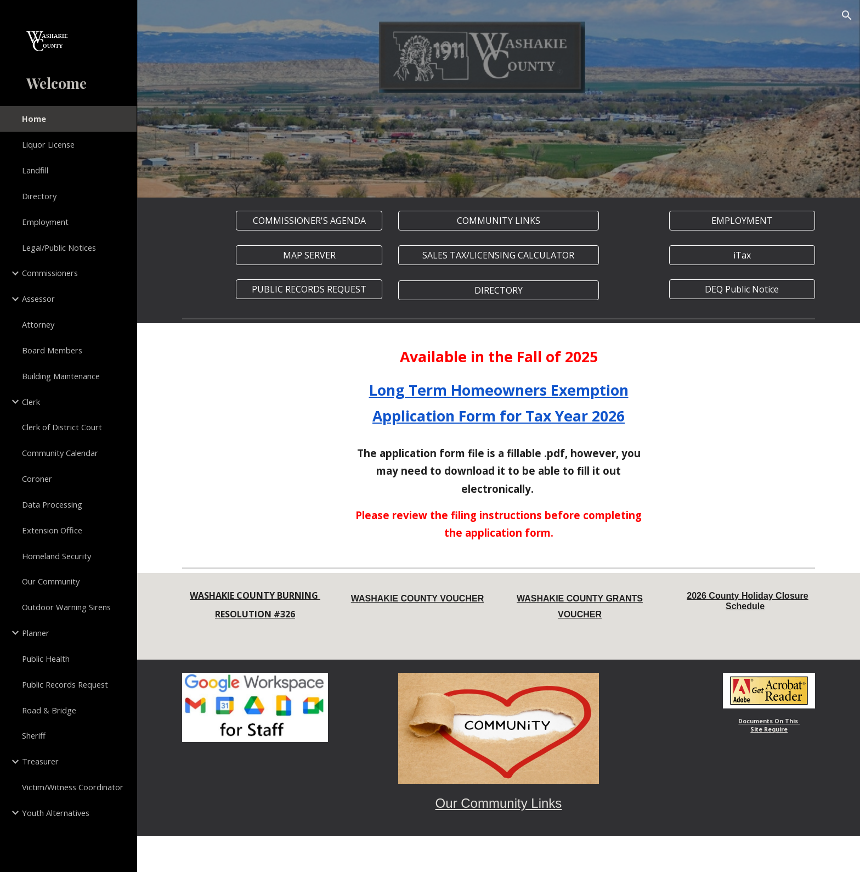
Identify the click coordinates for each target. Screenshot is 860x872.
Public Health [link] (46, 658)
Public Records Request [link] (65, 684)
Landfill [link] (35, 170)
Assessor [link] (38, 298)
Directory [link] (39, 195)
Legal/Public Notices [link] (59, 247)
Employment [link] (45, 221)
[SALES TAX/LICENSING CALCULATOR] (498, 255)
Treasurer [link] (40, 761)
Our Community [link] (51, 581)
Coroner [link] (37, 478)
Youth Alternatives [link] (55, 812)
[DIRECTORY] (498, 290)
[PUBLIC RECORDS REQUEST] (308, 289)
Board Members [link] (52, 350)
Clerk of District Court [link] (62, 426)
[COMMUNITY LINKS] (498, 220)
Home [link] (34, 118)
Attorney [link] (38, 324)
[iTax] (742, 255)
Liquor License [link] (48, 144)
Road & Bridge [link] (49, 710)
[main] (498, 386)
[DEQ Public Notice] (742, 289)
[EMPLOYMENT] (742, 220)
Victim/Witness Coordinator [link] (72, 786)
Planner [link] (35, 632)
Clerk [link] (31, 401)
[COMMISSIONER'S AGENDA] (308, 220)
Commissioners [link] (50, 272)
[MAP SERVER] (308, 255)
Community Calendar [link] (60, 452)
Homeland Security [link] (56, 555)
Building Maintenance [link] (61, 375)
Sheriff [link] (34, 735)
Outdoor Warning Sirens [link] (66, 606)
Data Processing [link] (52, 504)
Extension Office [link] (52, 530)
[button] (847, 15)
